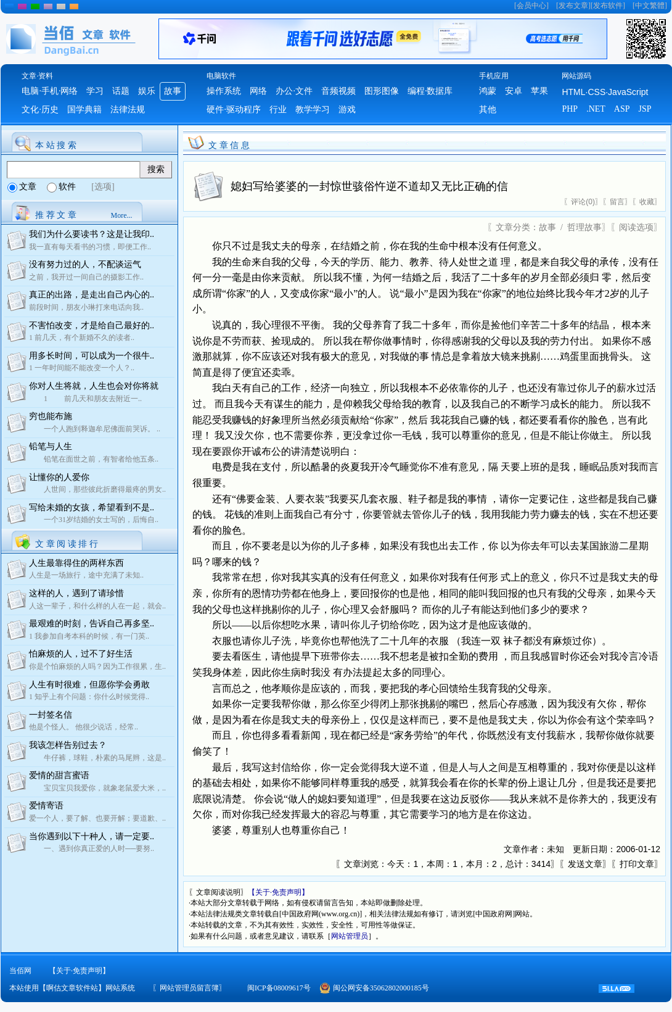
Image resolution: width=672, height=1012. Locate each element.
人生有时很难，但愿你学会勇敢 (89, 684)
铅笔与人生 (50, 446)
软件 (67, 186)
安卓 (513, 91)
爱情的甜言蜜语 (59, 775)
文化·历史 (40, 109)
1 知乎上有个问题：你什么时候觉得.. (89, 696)
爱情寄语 (46, 805)
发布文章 (573, 5)
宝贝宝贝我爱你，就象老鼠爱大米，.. (97, 788)
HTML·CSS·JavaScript (605, 92)
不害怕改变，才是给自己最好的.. (91, 325)
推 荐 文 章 (55, 215)
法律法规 (127, 109)
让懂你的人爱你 (59, 477)
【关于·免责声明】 (278, 892)
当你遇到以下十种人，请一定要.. (91, 836)
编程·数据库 (430, 91)
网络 (258, 91)
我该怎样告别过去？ (68, 745)
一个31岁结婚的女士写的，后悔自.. (93, 519)
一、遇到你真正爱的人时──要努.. (91, 848)
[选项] (102, 186)
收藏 (646, 201)
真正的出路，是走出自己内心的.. (91, 294)
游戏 (347, 109)
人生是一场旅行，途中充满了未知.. (86, 575)
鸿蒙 (487, 91)
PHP (570, 109)
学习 (95, 91)
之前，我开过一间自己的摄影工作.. (86, 277)
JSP (645, 109)
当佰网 (20, 970)
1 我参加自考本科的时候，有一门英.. (89, 636)
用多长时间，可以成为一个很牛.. (91, 355)
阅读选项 (636, 227)
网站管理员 (349, 936)
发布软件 (608, 5)
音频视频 (338, 91)
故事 (172, 91)
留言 (617, 201)
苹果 (539, 91)
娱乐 (146, 91)
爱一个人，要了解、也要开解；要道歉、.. (97, 818)
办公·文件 (294, 91)
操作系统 (224, 91)
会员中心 (531, 5)
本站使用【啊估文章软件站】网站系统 (72, 988)
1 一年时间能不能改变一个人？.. (81, 367)
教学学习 (312, 109)
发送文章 (585, 864)
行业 (278, 109)
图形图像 (381, 91)
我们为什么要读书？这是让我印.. (91, 234)
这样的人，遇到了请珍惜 (76, 593)
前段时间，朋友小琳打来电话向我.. (86, 307)
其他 (487, 109)
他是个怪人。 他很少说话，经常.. (83, 727)
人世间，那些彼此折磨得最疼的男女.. (97, 489)
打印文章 (637, 864)
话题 (120, 91)
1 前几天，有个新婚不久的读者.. (81, 337)
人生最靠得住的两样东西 (76, 563)
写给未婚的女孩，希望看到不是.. (91, 507)
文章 (27, 186)
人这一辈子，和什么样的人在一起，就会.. (97, 606)
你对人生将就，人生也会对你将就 (93, 386)
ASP (622, 109)
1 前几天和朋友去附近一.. (85, 398)
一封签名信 (50, 715)
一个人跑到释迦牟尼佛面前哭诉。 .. (94, 429)
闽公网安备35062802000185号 (381, 988)
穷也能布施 (50, 416)
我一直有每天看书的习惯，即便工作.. (90, 247)
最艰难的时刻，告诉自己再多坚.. (91, 623)
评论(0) (583, 201)
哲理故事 (584, 227)
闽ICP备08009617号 (279, 988)
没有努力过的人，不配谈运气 (85, 264)
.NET (595, 109)
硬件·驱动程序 (234, 109)
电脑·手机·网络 (50, 91)
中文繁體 (650, 5)
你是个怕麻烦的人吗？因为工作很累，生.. (97, 666)
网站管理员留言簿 (189, 988)
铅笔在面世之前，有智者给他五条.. (93, 459)
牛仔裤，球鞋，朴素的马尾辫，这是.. (97, 757)
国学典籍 (84, 109)
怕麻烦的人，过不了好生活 (81, 653)
